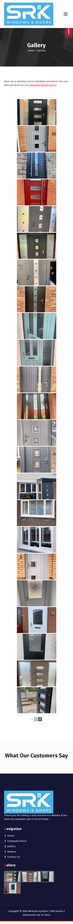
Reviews (11, 851)
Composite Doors (17, 841)
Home (31, 50)
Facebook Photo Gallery (42, 85)
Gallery (11, 846)
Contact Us (13, 856)
